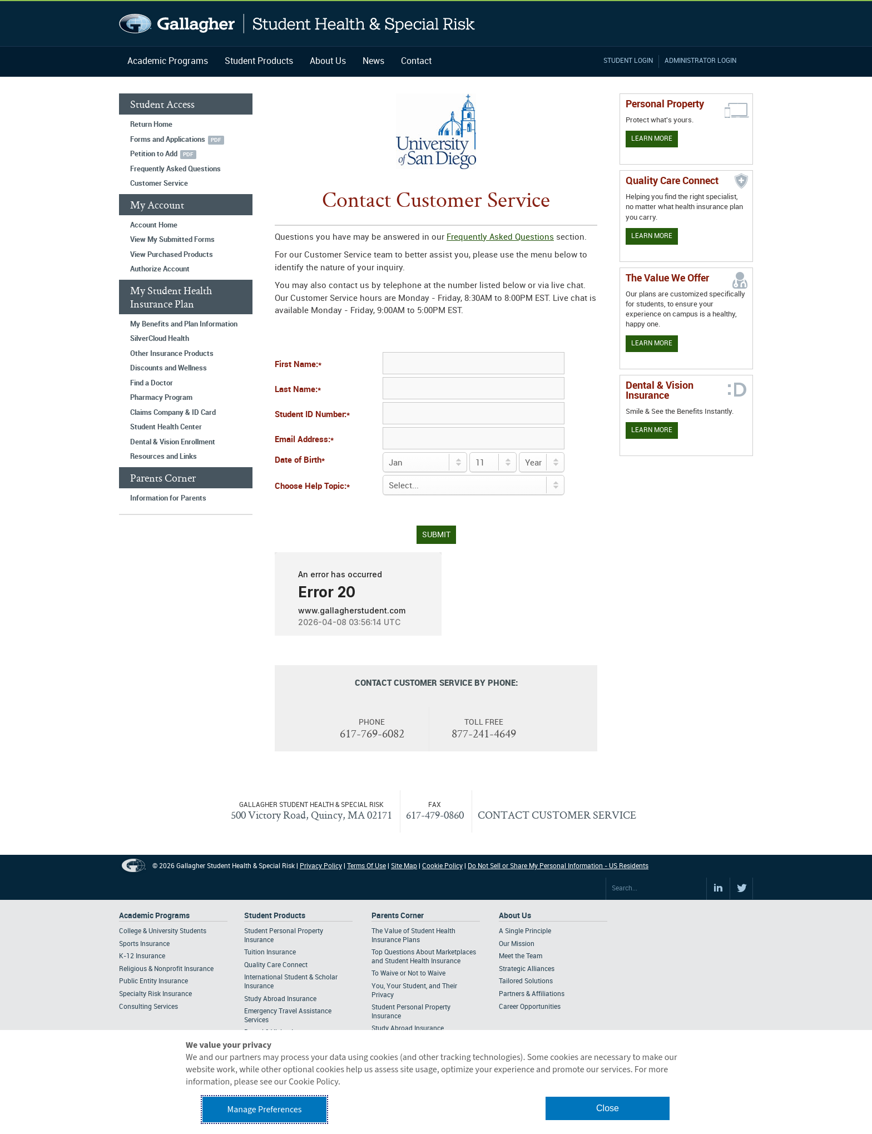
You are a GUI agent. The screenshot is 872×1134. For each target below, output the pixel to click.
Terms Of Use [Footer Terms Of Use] (366, 866)
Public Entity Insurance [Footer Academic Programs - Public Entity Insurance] (153, 981)
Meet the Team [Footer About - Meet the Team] (520, 956)
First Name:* (298, 364)
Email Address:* (304, 439)
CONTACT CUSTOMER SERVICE (557, 815)
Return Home (151, 124)
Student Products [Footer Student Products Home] (274, 916)
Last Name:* (298, 389)
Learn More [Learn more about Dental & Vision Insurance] (651, 430)
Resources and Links (163, 456)
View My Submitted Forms (172, 240)
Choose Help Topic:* (312, 486)
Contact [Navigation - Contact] (416, 61)
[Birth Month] (425, 462)
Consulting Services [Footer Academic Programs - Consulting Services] (148, 1007)
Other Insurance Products (172, 354)
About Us (328, 61)
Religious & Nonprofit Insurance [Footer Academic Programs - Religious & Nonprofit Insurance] (166, 969)
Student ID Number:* (312, 414)
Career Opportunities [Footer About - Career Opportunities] (530, 1007)
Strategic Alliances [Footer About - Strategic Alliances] (526, 969)
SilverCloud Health (159, 339)
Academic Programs (167, 61)
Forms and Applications (167, 139)
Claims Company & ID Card (173, 413)
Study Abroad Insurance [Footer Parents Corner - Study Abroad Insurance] (407, 1028)
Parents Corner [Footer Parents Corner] (397, 916)
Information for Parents (168, 498)
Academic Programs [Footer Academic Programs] (154, 916)
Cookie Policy (442, 866)
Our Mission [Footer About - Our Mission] (516, 944)
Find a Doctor (151, 383)
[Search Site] (656, 889)
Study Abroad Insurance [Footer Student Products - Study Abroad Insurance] (280, 999)
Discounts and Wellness (168, 368)
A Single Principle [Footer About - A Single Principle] (525, 931)
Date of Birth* (300, 460)
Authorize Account (160, 269)
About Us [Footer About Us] (515, 916)
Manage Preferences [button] (264, 1109)
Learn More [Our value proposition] (651, 343)
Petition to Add (153, 154)
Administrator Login (700, 61)
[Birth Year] (541, 462)
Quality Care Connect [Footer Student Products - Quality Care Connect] (276, 965)
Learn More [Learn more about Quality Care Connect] (651, 236)
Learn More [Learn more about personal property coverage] (651, 138)
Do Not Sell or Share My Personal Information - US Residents (558, 866)
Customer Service (159, 183)
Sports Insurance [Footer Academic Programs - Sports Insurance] (144, 944)
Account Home (153, 225)
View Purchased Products (171, 255)
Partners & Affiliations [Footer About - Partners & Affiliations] (531, 994)
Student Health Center (166, 427)
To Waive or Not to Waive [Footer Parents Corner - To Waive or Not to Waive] (408, 973)
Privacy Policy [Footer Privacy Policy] (321, 866)
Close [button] (607, 1108)
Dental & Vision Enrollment (172, 442)
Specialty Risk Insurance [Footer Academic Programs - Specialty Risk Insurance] (155, 994)
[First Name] (473, 363)
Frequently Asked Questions (175, 169)
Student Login (628, 61)
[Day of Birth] (493, 462)
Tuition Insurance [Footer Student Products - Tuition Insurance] (270, 952)
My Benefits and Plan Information (183, 324)
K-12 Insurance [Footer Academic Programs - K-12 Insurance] (142, 956)
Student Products (259, 61)
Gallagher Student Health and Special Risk (297, 23)
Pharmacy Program (161, 398)
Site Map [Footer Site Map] (404, 866)
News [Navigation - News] (373, 61)
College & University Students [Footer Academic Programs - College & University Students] (162, 931)
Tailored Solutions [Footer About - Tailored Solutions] (526, 981)
